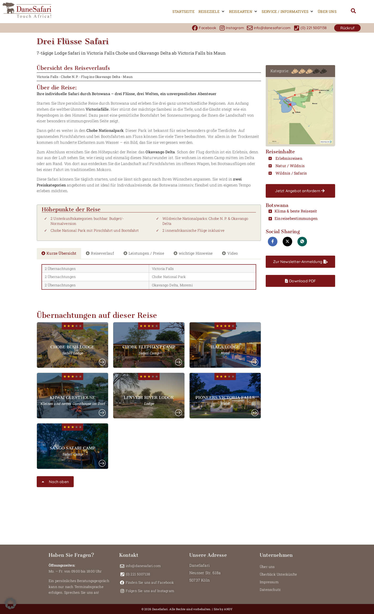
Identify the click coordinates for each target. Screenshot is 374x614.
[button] (212, 11)
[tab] (59, 253)
